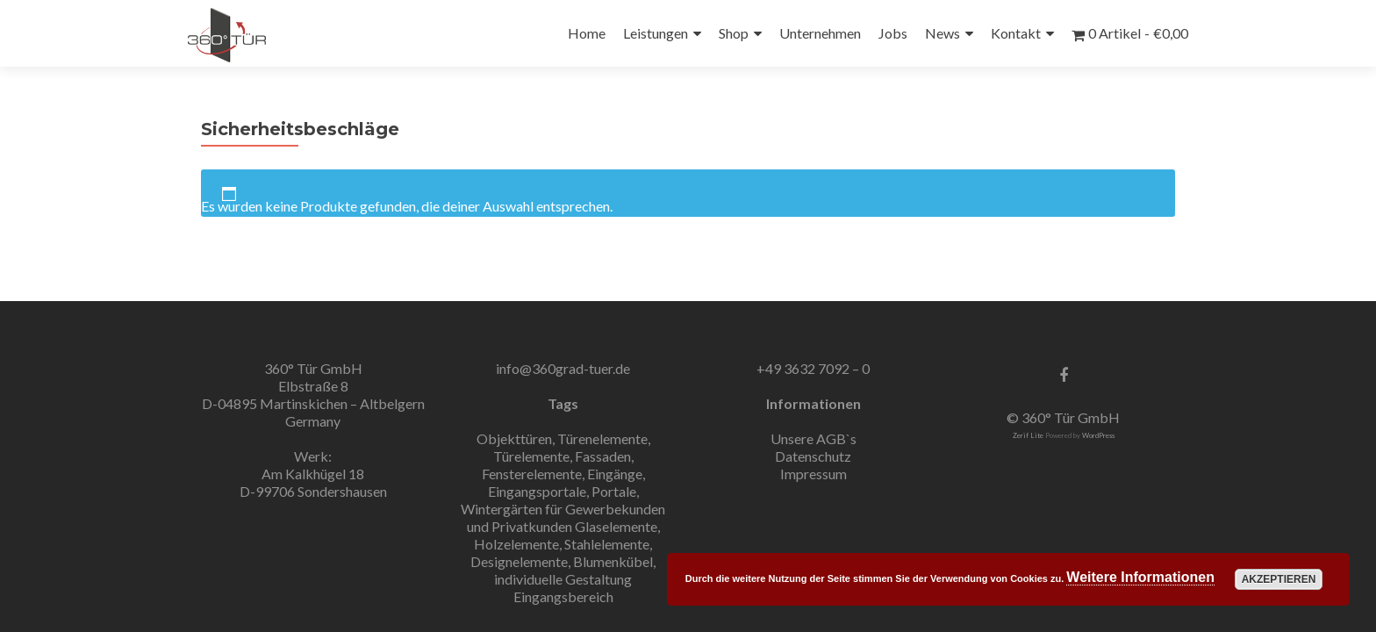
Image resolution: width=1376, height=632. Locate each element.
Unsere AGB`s (813, 438)
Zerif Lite (1029, 435)
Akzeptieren (1279, 579)
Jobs (892, 33)
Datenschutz (813, 456)
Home (587, 33)
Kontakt (1016, 33)
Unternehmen (820, 33)
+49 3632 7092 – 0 (813, 368)
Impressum (813, 473)
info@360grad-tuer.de (563, 368)
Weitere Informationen (1140, 577)
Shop (734, 33)
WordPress (1098, 435)
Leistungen (655, 33)
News (942, 33)
